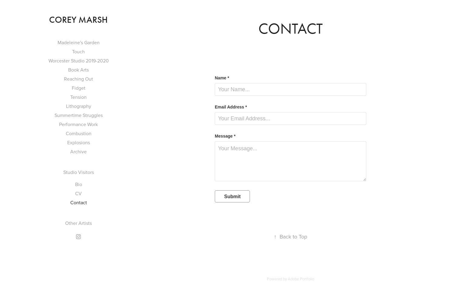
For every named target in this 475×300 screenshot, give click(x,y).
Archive (78, 151)
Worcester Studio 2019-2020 (78, 60)
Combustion (78, 133)
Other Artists (78, 223)
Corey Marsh (78, 19)
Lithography (78, 106)
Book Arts (78, 69)
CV (78, 193)
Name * (222, 78)
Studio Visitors (78, 172)
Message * (225, 136)
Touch (78, 51)
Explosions (78, 142)
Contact (78, 202)
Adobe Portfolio (301, 279)
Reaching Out (78, 78)
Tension (78, 97)
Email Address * (231, 107)
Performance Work (78, 124)
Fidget (78, 88)
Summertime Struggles (79, 115)
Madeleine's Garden (79, 42)
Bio (78, 184)
